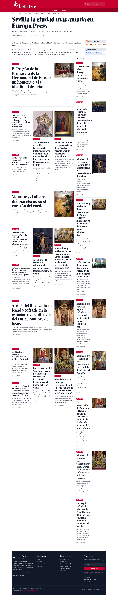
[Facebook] (14, 575)
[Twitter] (17, 575)
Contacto (62, 573)
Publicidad (87, 577)
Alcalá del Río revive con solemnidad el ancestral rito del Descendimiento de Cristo (42, 266)
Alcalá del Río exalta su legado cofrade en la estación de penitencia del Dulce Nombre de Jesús (83, 315)
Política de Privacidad (66, 564)
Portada (20, 13)
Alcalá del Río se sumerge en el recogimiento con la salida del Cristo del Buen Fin (20, 356)
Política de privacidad (95, 573)
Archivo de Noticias (42, 564)
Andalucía (63, 10)
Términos (96, 589)
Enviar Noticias (88, 582)
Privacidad (84, 589)
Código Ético (63, 561)
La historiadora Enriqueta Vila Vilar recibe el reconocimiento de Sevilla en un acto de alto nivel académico (20, 238)
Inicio (13, 13)
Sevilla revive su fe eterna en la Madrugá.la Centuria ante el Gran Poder (20, 161)
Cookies (90, 589)
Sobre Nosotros (64, 559)
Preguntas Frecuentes (90, 579)
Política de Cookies (65, 566)
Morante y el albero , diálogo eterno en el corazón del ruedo (82, 73)
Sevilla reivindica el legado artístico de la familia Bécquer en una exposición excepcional (63, 149)
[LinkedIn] (23, 575)
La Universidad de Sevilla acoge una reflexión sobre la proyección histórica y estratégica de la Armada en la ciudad (21, 121)
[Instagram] (20, 575)
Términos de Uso (65, 568)
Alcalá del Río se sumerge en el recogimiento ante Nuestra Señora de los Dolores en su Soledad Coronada (63, 386)
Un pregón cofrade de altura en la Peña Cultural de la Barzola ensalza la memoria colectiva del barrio (21, 390)
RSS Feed (39, 566)
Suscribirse (94, 568)
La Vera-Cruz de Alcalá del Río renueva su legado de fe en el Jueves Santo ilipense (21, 271)
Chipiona (54, 10)
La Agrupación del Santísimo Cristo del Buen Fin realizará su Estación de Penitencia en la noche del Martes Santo (42, 378)
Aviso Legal (63, 570)
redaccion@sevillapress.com (31, 590)
